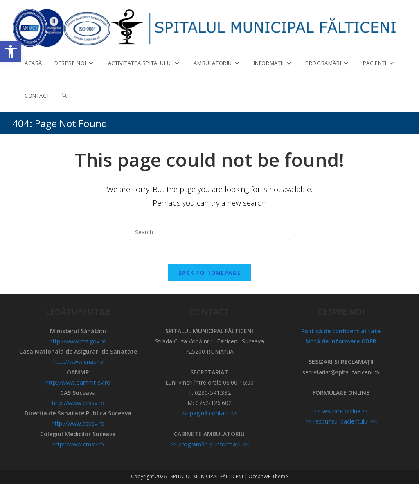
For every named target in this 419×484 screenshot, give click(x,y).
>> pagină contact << (209, 414)
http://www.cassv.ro (78, 404)
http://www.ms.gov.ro (78, 341)
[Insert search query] (209, 232)
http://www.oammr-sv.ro (77, 383)
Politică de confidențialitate (341, 331)
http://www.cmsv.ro (78, 444)
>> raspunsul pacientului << (341, 422)
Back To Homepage (209, 273)
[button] (10, 51)
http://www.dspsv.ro (78, 424)
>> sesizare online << (341, 412)
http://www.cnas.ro (78, 362)
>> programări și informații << (209, 444)
